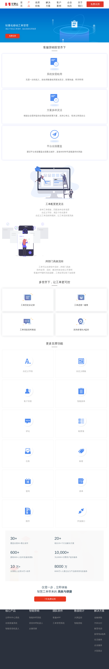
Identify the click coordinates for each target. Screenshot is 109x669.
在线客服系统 (11, 623)
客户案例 (59, 4)
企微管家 (33, 628)
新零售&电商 (99, 634)
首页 (21, 4)
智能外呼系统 (35, 617)
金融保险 (98, 617)
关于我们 (80, 4)
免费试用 (95, 4)
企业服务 (98, 645)
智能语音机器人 (12, 628)
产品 (29, 4)
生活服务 (98, 639)
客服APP (57, 617)
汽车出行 (98, 623)
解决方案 (48, 4)
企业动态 (69, 4)
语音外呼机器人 (36, 623)
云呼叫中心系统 (12, 617)
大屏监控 (78, 617)
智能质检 (78, 623)
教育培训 (98, 628)
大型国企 (98, 651)
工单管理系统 (59, 623)
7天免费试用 (50, 599)
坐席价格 (37, 4)
